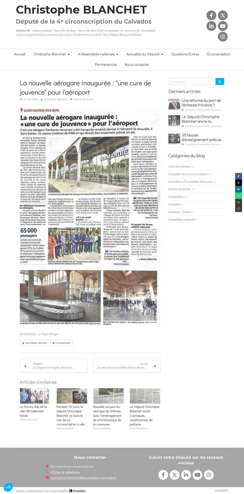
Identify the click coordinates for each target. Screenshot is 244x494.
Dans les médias (179, 166)
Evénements (175, 197)
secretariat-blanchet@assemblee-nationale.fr (83, 477)
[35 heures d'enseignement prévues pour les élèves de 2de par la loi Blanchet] (174, 139)
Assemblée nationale (181, 219)
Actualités (174, 204)
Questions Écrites (179, 212)
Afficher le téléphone (65, 472)
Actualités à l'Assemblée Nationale (190, 181)
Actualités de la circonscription (187, 174)
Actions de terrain (179, 189)
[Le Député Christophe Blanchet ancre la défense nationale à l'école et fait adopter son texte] (174, 120)
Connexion (221, 490)
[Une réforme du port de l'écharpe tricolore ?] (174, 104)
